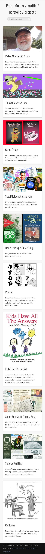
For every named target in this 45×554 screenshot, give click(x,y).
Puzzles (9, 292)
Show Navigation (36, 22)
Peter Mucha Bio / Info (17, 56)
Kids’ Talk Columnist (16, 369)
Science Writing (13, 463)
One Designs (30, 548)
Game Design (12, 149)
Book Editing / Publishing (19, 248)
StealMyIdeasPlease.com (18, 196)
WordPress (7, 551)
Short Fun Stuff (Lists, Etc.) (20, 416)
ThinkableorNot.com (16, 103)
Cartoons (10, 525)
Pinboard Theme (18, 548)
